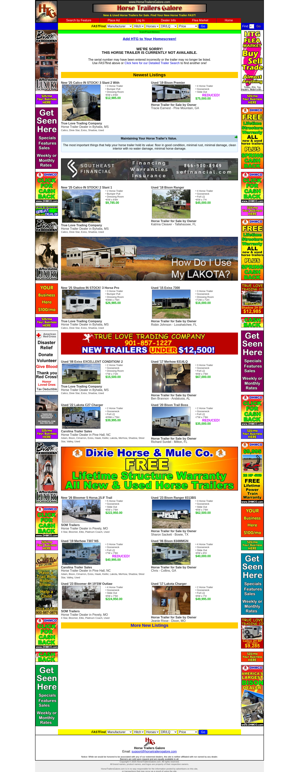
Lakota (113, 438)
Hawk (98, 438)
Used (101, 130)
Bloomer (73, 531)
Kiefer (105, 438)
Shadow (92, 130)
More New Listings (149, 625)
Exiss (84, 130)
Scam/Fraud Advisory (149, 32)
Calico (64, 130)
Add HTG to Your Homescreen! (149, 39)
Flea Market (200, 20)
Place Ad (114, 20)
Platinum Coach (93, 531)
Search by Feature (78, 20)
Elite (81, 531)
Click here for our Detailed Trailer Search (152, 63)
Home (229, 20)
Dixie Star (74, 130)
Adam (64, 438)
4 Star (64, 531)
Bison (72, 438)
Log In (140, 20)
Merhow (123, 438)
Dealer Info (168, 20)
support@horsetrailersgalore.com (154, 751)
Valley (70, 441)
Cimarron (81, 438)
